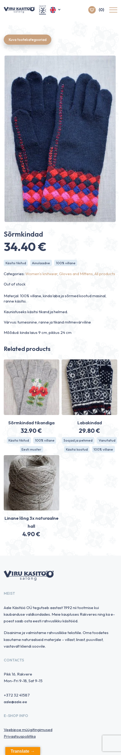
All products (104, 273)
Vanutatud (107, 440)
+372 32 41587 (17, 695)
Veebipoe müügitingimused (28, 729)
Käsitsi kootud (77, 449)
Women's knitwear (41, 273)
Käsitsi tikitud (16, 263)
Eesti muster (31, 449)
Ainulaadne (41, 263)
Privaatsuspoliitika (20, 736)
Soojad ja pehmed (78, 440)
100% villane (66, 263)
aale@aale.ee (15, 701)
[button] (55, 10)
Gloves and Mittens (76, 273)
